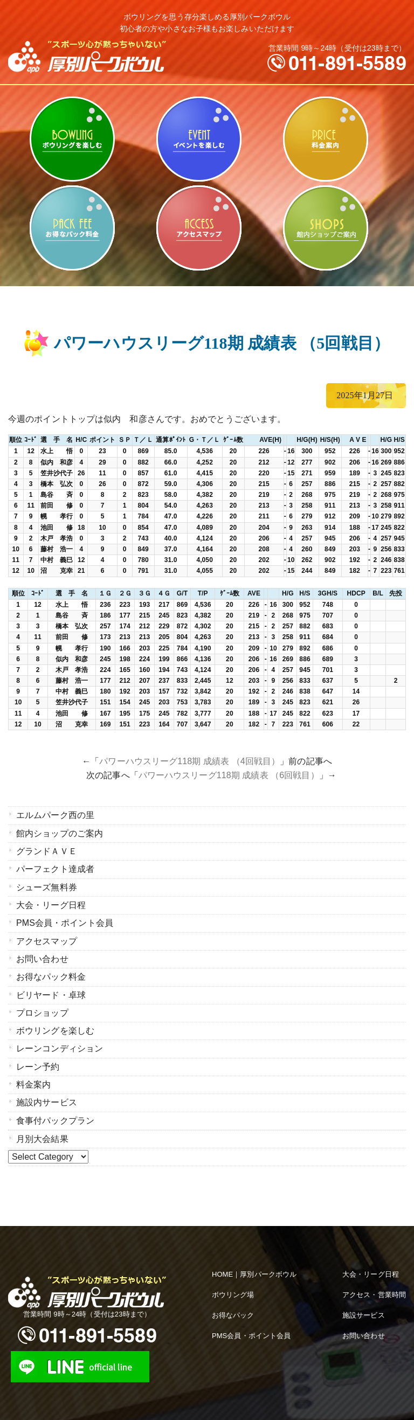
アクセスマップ (198, 228)
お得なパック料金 (72, 228)
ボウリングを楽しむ (72, 139)
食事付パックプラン (55, 1117)
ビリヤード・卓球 (198, 139)
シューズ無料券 (46, 886)
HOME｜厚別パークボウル (254, 1271)
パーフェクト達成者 (55, 868)
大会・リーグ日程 (51, 904)
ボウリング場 (233, 1291)
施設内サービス (46, 1099)
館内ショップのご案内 (325, 228)
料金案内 (325, 139)
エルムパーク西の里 (55, 815)
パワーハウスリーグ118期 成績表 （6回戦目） (229, 775)
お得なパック (233, 1312)
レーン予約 (38, 1064)
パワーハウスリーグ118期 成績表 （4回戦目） (189, 761)
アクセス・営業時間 (374, 1291)
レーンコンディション (59, 1046)
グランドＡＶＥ (46, 850)
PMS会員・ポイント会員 (64, 921)
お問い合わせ (42, 957)
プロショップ (42, 1010)
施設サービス (363, 1312)
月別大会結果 (42, 1135)
